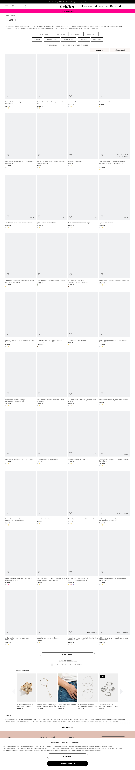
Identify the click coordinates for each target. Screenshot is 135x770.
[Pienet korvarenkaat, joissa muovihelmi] (114, 379)
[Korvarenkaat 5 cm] (114, 81)
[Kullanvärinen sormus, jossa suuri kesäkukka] (20, 618)
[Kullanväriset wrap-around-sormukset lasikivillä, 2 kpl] (114, 320)
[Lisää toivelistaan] (7, 95)
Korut (13, 15)
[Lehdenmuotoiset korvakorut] (52, 439)
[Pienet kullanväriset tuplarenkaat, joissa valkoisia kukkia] (52, 142)
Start (7, 15)
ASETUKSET (67, 756)
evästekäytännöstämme (92, 750)
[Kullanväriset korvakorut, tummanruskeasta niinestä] (83, 260)
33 (75, 664)
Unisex (37, 39)
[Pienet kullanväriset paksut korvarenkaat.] (114, 260)
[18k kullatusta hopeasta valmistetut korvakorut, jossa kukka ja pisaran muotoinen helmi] (114, 142)
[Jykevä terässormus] (114, 202)
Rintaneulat (52, 45)
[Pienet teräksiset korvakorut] (83, 439)
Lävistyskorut (52, 39)
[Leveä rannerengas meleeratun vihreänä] (52, 260)
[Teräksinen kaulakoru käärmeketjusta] (20, 202)
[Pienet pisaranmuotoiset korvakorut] (83, 498)
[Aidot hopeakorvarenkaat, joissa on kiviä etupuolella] (114, 618)
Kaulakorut (60, 34)
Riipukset (83, 39)
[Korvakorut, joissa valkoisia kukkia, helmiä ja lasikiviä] (20, 142)
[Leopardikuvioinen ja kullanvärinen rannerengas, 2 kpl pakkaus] (52, 320)
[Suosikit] (114, 6)
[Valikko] (7, 6)
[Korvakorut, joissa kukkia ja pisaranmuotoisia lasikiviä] (20, 379)
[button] (102, 6)
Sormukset (91, 34)
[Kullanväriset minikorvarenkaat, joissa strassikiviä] (52, 379)
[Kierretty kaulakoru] (83, 142)
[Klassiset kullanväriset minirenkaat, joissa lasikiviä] (20, 320)
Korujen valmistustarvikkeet (75, 45)
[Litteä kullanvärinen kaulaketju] (52, 618)
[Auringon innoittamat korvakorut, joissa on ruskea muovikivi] (20, 260)
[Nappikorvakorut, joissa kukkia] (52, 498)
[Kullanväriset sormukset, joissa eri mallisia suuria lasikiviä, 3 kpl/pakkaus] (52, 558)
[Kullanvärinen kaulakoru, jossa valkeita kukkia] (83, 379)
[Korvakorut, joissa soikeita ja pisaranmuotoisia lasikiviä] (83, 558)
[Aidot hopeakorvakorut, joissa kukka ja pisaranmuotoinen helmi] (114, 498)
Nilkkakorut (69, 39)
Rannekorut (76, 34)
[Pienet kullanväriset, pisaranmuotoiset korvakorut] (20, 81)
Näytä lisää (67, 727)
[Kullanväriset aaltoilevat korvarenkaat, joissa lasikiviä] (114, 558)
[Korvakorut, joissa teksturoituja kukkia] (20, 439)
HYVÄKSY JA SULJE (67, 764)
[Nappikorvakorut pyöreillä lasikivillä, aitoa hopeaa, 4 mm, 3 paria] (83, 618)
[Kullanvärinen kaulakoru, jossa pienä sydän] (52, 81)
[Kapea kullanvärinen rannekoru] (83, 81)
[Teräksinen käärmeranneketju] (83, 202)
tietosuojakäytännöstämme (71, 750)
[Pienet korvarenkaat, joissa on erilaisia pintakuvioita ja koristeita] (20, 498)
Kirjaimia (97, 39)
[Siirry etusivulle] (67, 6)
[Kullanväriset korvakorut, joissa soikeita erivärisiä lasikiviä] (20, 558)
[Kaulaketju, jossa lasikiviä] (83, 320)
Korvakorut (44, 34)
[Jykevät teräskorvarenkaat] (52, 202)
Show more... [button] (67, 655)
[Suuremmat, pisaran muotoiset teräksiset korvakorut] (114, 439)
